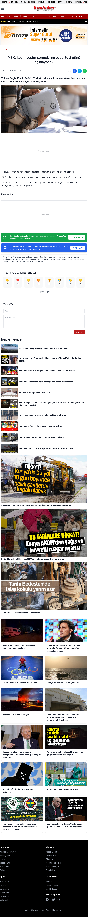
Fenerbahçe (5, 892)
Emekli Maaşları (52, 866)
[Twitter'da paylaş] (80, 71)
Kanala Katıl (76, 237)
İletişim (49, 881)
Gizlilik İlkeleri (51, 889)
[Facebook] (47, 899)
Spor (35, 16)
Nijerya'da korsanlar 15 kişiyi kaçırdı (19, 21)
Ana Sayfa (5, 16)
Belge (2, 870)
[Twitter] (53, 899)
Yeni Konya (5, 863)
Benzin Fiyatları (52, 870)
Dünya (79, 16)
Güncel (16, 16)
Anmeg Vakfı (5, 855)
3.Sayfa (52, 16)
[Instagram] (58, 899)
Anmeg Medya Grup (9, 852)
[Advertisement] (44, 151)
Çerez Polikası (52, 885)
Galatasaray (5, 889)
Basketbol (4, 896)
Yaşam (70, 16)
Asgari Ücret (51, 852)
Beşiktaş (3, 885)
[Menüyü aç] (2, 8)
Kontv (2, 859)
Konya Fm (4, 866)
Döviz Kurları (51, 855)
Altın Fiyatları (51, 859)
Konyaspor (5, 881)
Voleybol (4, 900)
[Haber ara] (86, 21)
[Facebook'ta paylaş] (75, 71)
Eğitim (61, 16)
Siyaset (43, 16)
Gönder (79, 332)
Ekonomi (26, 16)
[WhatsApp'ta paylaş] (85, 71)
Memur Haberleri (53, 863)
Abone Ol (77, 248)
